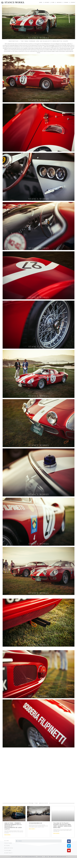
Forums (66, 2)
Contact (73, 2)
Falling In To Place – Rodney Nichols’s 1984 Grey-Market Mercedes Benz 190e (62, 825)
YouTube (47, 2)
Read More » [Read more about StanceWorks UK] (32, 828)
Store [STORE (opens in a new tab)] (52, 2)
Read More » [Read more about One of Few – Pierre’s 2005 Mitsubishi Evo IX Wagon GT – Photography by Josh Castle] (7, 834)
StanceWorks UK (35, 823)
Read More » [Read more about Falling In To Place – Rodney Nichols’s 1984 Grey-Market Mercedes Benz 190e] (56, 833)
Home (40, 2)
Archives (59, 2)
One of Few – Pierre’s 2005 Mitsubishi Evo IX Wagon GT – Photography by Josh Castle (13, 826)
